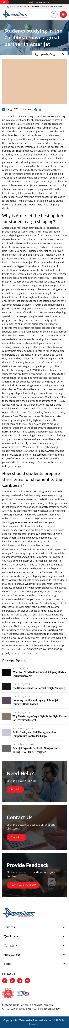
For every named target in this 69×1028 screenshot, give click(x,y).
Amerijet (28, 185)
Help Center (12, 955)
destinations (12, 247)
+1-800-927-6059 (32, 6)
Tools (7, 964)
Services (9, 927)
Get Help (15, 789)
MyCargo (15, 637)
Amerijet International (35, 1020)
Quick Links (12, 936)
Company (10, 945)
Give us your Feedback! (23, 885)
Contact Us (16, 837)
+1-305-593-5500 (55, 6)
